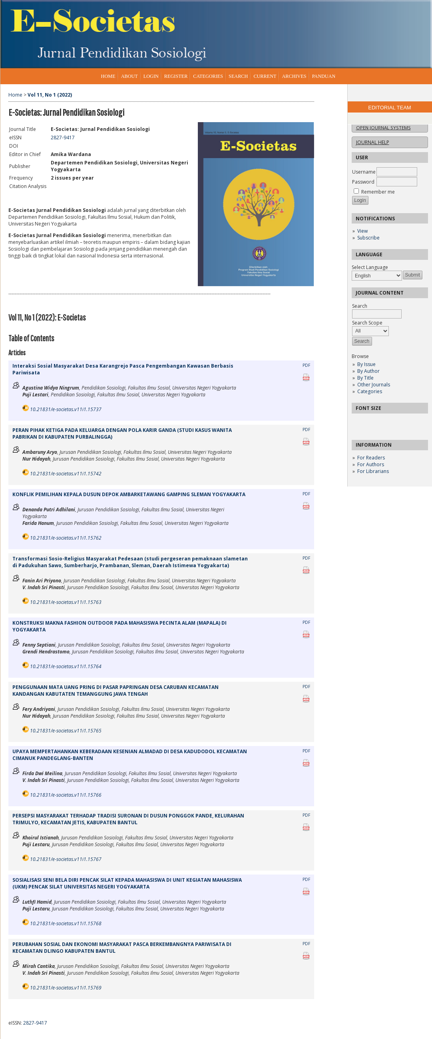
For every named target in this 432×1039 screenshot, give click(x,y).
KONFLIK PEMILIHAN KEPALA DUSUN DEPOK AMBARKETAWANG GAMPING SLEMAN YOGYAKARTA (128, 494)
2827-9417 (63, 137)
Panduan (324, 76)
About (129, 76)
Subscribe (368, 237)
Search (238, 76)
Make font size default (372, 422)
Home (108, 76)
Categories (369, 391)
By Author (368, 371)
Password (363, 181)
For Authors (370, 464)
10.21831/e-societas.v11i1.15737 (66, 409)
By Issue (366, 364)
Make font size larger (384, 422)
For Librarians (373, 471)
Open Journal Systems (383, 128)
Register (175, 76)
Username (364, 171)
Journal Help (372, 142)
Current (264, 76)
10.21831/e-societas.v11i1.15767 (66, 859)
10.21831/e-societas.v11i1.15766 (66, 795)
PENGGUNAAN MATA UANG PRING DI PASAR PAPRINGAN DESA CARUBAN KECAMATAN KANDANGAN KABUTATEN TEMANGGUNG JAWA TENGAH (115, 690)
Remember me (378, 191)
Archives (294, 76)
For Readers (371, 457)
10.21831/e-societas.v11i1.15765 (66, 730)
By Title (365, 377)
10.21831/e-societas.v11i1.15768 (66, 923)
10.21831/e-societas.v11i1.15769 (66, 987)
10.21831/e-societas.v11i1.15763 (66, 602)
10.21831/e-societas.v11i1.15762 (66, 537)
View (362, 231)
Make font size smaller (359, 422)
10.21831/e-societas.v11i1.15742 (66, 473)
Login (151, 76)
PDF (306, 365)
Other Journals (373, 384)
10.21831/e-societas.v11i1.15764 (66, 666)
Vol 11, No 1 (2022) (50, 94)
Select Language (370, 267)
